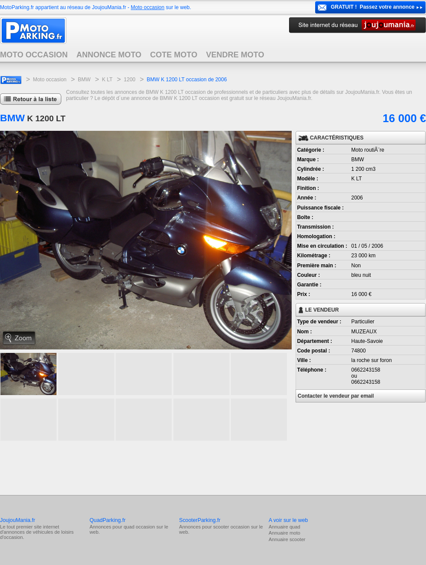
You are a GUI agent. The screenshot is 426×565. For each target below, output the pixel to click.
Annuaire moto (284, 532)
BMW (84, 79)
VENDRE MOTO (235, 54)
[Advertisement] (158, 466)
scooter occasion (231, 526)
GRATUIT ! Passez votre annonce (373, 7)
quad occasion (139, 526)
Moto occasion (147, 7)
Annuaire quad (284, 526)
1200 (130, 79)
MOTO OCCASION (34, 54)
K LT (107, 79)
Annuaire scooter (287, 539)
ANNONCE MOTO (109, 54)
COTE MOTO (173, 54)
